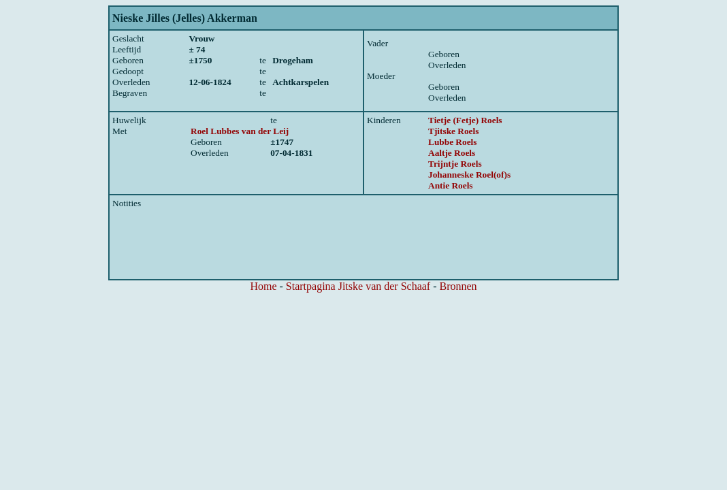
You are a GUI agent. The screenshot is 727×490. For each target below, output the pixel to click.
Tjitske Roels (453, 131)
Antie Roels (450, 185)
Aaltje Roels (451, 153)
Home (263, 286)
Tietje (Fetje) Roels (465, 120)
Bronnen (458, 286)
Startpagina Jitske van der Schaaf (358, 286)
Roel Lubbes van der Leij (240, 131)
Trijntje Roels (455, 164)
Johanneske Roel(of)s (469, 174)
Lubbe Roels (452, 142)
